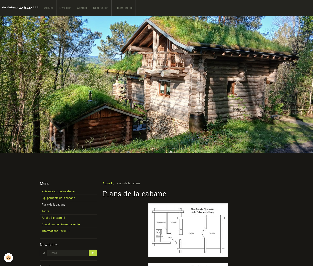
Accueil (48, 7)
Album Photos (124, 7)
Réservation (100, 7)
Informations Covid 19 (55, 231)
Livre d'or (65, 7)
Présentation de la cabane (58, 191)
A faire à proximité (53, 217)
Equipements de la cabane (58, 198)
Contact (82, 7)
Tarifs (45, 211)
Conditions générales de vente (61, 224)
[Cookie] (8, 257)
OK (92, 253)
